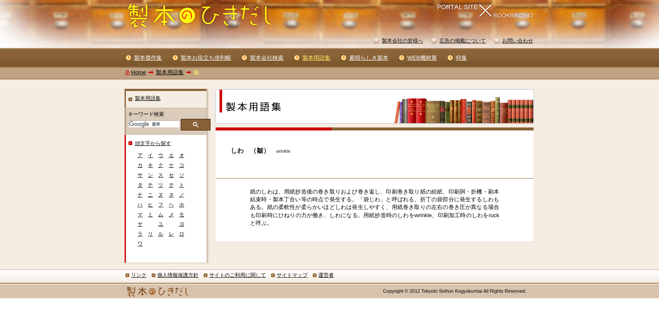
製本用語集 (170, 72)
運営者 (326, 275)
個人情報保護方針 (177, 275)
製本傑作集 (148, 58)
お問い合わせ (517, 41)
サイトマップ (292, 275)
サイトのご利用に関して (237, 275)
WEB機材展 (422, 58)
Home (138, 72)
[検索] (153, 124)
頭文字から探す (153, 143)
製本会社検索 (267, 58)
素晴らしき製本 (368, 58)
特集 (461, 58)
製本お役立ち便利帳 (206, 58)
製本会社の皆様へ (402, 41)
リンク (138, 275)
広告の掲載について (462, 41)
